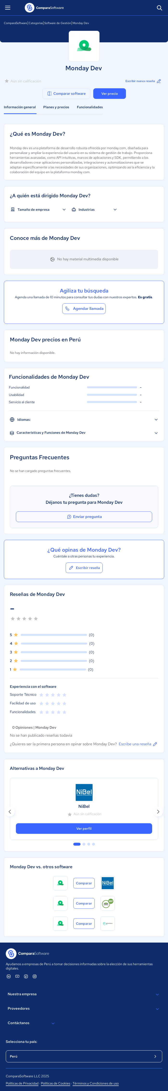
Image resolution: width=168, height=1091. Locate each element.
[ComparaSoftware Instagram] (34, 976)
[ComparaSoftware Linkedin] (9, 976)
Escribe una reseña (138, 744)
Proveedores (84, 1009)
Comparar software (66, 93)
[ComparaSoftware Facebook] (26, 976)
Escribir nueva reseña (143, 81)
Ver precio (109, 93)
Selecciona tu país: (21, 1041)
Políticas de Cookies (55, 1083)
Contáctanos (32, 1023)
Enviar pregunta (84, 517)
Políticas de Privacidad (22, 1083)
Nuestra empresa (84, 994)
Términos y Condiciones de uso (96, 1083)
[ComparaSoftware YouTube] (17, 976)
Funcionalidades (90, 107)
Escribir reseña (84, 568)
